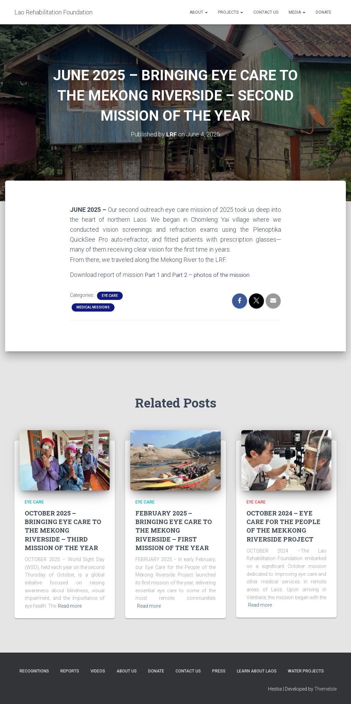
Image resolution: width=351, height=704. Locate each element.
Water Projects (306, 671)
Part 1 (153, 274)
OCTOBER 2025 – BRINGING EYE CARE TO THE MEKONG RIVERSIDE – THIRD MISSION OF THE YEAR (63, 530)
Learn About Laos (257, 671)
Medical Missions (93, 307)
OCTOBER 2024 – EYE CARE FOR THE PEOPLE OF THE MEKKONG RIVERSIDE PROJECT (283, 526)
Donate (323, 12)
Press (219, 671)
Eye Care (110, 295)
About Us (127, 671)
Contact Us (265, 12)
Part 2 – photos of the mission (213, 274)
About (199, 12)
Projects (230, 12)
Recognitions (34, 671)
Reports (69, 671)
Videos (97, 671)
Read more (70, 605)
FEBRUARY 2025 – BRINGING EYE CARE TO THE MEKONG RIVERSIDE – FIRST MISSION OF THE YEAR (173, 530)
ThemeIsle (325, 688)
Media (297, 12)
